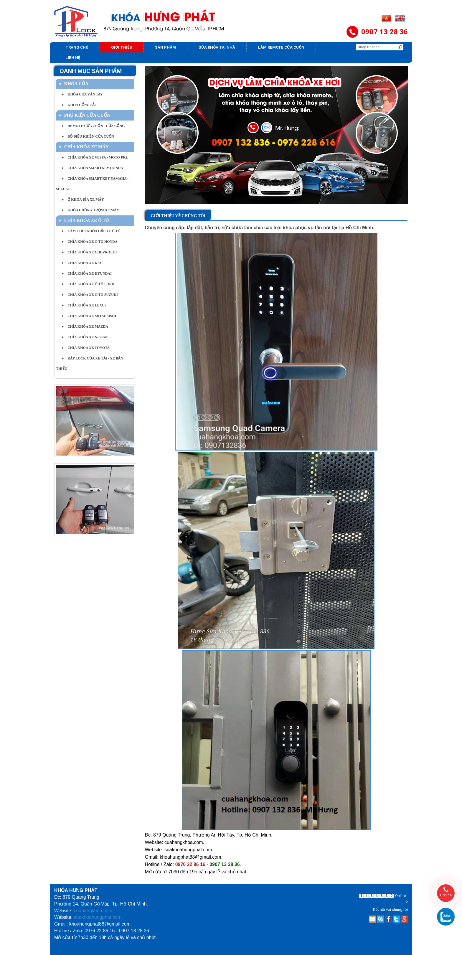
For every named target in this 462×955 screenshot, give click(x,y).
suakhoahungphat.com (97, 917)
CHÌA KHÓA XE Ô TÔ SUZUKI (90, 295)
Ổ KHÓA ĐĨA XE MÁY (83, 199)
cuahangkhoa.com (93, 910)
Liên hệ (72, 57)
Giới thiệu (121, 47)
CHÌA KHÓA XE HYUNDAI (87, 273)
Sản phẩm (165, 47)
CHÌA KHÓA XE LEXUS (84, 305)
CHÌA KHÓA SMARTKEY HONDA (92, 168)
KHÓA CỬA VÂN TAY (82, 94)
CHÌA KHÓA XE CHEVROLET (89, 252)
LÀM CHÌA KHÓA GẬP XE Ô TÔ (91, 231)
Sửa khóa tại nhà (217, 47)
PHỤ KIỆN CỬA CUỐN (84, 115)
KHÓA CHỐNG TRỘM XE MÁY (90, 210)
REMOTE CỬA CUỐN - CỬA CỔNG (93, 126)
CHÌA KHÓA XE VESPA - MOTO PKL (95, 157)
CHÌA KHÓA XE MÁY (84, 146)
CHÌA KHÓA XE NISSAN (85, 337)
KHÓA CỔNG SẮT (79, 105)
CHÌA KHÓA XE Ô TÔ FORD (88, 284)
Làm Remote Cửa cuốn (281, 47)
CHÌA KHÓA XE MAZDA (85, 326)
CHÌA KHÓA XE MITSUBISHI (89, 316)
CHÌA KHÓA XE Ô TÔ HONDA (90, 242)
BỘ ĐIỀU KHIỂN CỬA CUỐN (88, 136)
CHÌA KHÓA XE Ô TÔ (84, 220)
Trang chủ (76, 47)
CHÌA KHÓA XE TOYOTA (86, 348)
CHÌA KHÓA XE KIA (81, 263)
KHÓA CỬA (73, 83)
